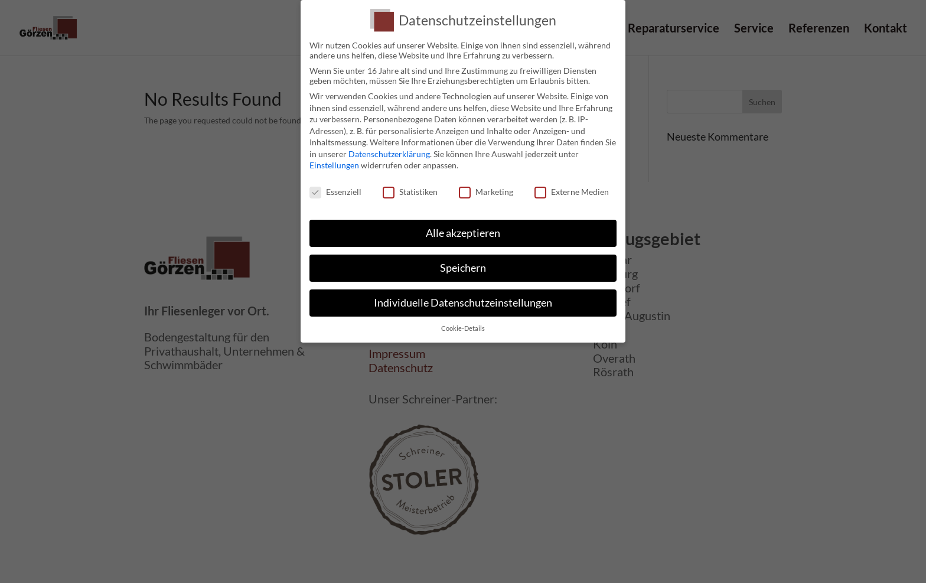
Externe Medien (571, 192)
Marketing (486, 192)
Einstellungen (334, 165)
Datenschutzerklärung (389, 154)
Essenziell (335, 192)
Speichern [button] (463, 268)
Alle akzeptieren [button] (463, 233)
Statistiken (410, 192)
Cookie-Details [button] (463, 328)
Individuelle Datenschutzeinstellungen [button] (463, 303)
